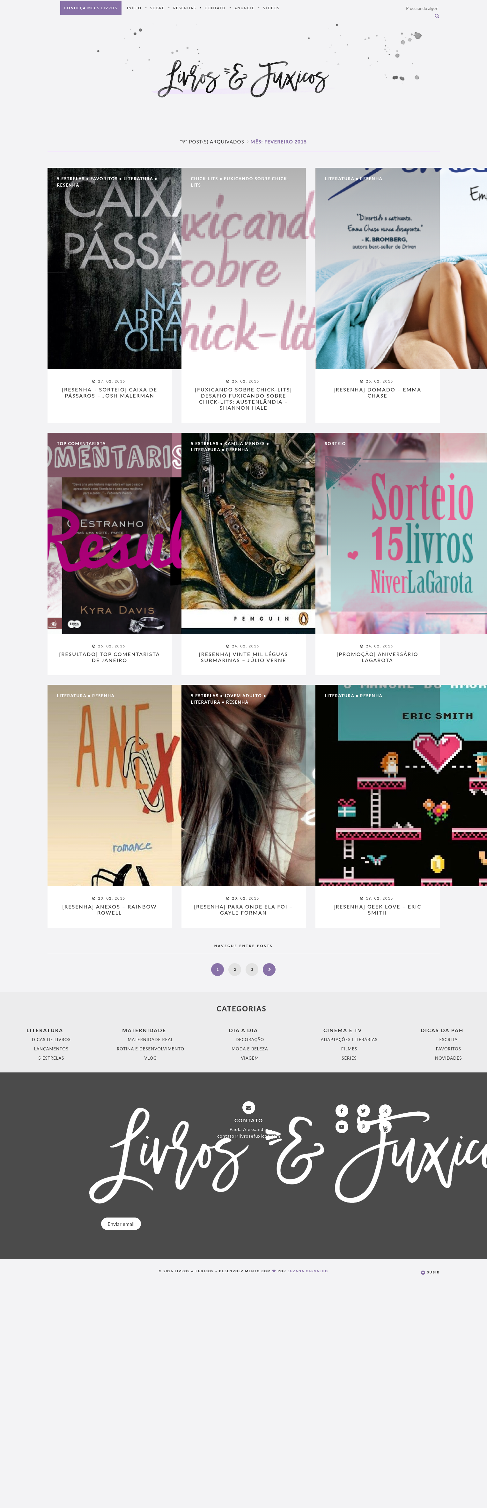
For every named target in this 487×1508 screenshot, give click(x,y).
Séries (349, 1058)
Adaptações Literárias (349, 1040)
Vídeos (271, 8)
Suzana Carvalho (308, 1271)
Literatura (138, 179)
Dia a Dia (243, 1031)
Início (134, 8)
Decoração (250, 1040)
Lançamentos (51, 1049)
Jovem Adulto (243, 696)
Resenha (68, 185)
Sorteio (335, 443)
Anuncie (244, 8)
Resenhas (184, 8)
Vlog (150, 1058)
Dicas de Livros (51, 1040)
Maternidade (144, 1031)
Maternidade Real (150, 1040)
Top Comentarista (81, 443)
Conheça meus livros (90, 8)
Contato (215, 8)
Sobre (157, 8)
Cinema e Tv (342, 1031)
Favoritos (104, 179)
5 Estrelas (71, 179)
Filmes (349, 1049)
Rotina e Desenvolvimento (150, 1049)
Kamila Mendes (245, 443)
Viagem (250, 1058)
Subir (430, 1272)
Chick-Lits (204, 179)
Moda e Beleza (250, 1049)
